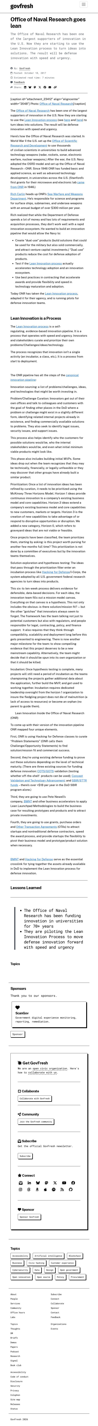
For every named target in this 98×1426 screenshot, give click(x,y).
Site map (15, 1399)
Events (54, 1328)
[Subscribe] (21, 1184)
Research (15, 1356)
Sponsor (17, 1034)
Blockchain (75, 1255)
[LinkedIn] (29, 1184)
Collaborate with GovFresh (35, 1098)
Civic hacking (36, 1262)
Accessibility (20, 1255)
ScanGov (21, 1013)
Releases (15, 1404)
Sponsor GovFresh (29, 1216)
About (13, 1294)
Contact (55, 1312)
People (14, 1298)
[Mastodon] (46, 1184)
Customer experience (62, 1262)
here (67, 120)
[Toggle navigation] (84, 4)
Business (17, 1262)
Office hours (17, 1312)
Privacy (14, 1390)
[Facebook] (73, 1184)
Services (15, 1303)
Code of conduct (19, 1376)
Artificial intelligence (48, 1255)
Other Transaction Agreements (36, 826)
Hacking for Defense (56, 572)
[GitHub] (71, 1190)
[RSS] (62, 1190)
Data (37, 1269)
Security (15, 1385)
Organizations (58, 1324)
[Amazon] (37, 1190)
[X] (55, 1184)
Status (14, 1408)
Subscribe (25, 1156)
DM (11, 1333)
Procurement (77, 1277)
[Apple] (45, 1190)
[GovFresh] (21, 6)
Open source (43, 1277)
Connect (55, 1298)
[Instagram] (20, 1190)
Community (15, 1308)
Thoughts (15, 1328)
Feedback (19, 82)
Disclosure (16, 1381)
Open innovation (21, 1277)
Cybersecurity (20, 1269)
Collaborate (57, 1303)
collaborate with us (42, 1072)
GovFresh (24, 68)
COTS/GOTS (45, 771)
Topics (14, 1324)
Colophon (15, 1395)
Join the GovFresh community (36, 1121)
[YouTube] (64, 1184)
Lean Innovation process (40, 120)
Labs (12, 1317)
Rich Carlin (17, 194)
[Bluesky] (38, 1184)
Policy (60, 1277)
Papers (14, 1346)
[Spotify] (54, 1190)
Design (49, 1269)
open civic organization (50, 1068)
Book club (15, 1365)
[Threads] (29, 1190)
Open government (69, 1269)
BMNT (28, 801)
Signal (14, 1360)
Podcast (14, 1351)
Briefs (14, 1337)
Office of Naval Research (56, 103)
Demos (13, 1342)
